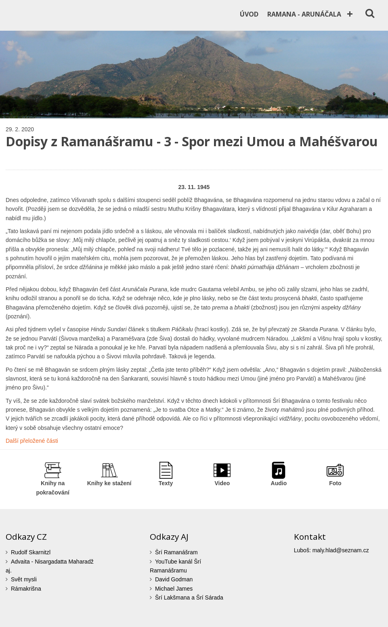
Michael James (174, 588)
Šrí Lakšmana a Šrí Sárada (189, 597)
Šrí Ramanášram (176, 552)
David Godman (174, 579)
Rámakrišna (26, 588)
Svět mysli (24, 579)
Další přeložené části (32, 441)
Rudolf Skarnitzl (30, 552)
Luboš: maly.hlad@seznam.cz (331, 550)
